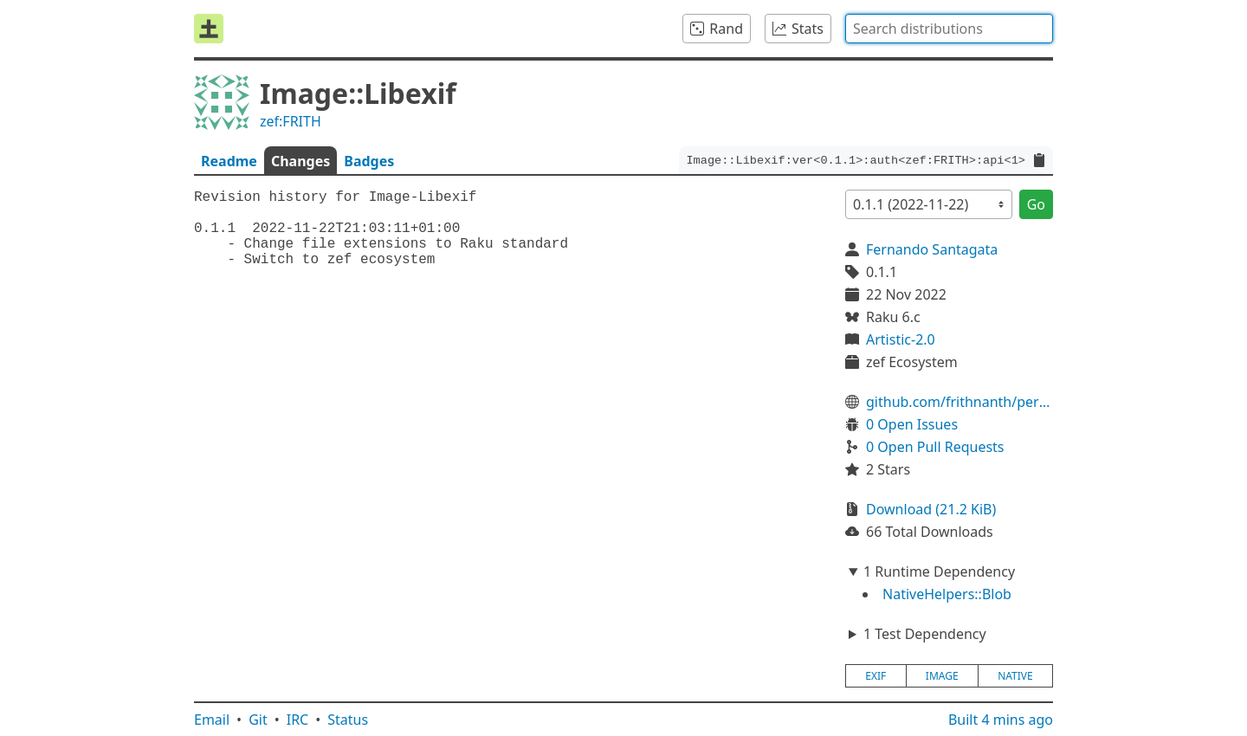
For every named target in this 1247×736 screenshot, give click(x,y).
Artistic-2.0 (900, 339)
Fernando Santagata (932, 249)
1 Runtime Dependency (939, 571)
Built (1000, 719)
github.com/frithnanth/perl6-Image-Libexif (959, 401)
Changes (300, 161)
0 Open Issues (912, 424)
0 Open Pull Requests (935, 446)
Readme (229, 161)
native (1015, 675)
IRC (298, 719)
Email (211, 719)
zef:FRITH (290, 121)
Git (258, 719)
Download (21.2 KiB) (931, 509)
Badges (369, 161)
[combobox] (949, 28)
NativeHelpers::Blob (946, 594)
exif (875, 675)
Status (347, 719)
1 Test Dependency (924, 633)
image (942, 675)
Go (1036, 204)
